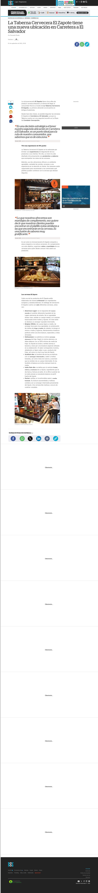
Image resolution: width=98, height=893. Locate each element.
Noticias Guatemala (16, 18)
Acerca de (87, 871)
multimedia (84, 7)
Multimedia (30, 872)
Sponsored (38, 872)
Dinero (45, 7)
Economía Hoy (23, 7)
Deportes (52, 7)
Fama (59, 7)
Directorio (88, 877)
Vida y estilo (67, 7)
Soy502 (13, 7)
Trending (76, 7)
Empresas (34, 18)
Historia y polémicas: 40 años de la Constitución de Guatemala (75, 200)
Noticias (32, 7)
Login (16, 2)
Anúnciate (88, 868)
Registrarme (22, 2)
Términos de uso (86, 875)
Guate (39, 7)
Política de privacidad (85, 873)
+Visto (76, 127)
